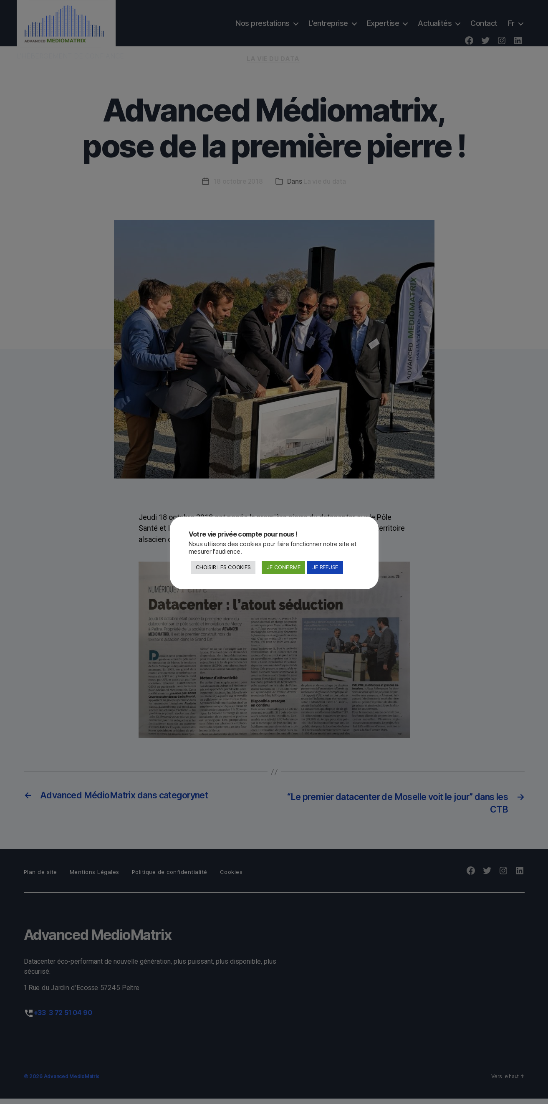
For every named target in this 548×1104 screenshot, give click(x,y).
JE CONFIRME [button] (283, 567)
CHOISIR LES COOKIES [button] (223, 567)
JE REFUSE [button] (325, 567)
